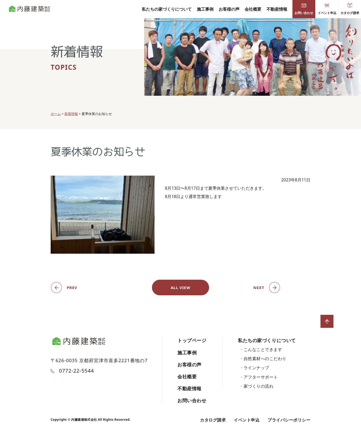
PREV (72, 287)
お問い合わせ (304, 9)
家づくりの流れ (258, 386)
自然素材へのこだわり (265, 358)
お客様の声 (229, 9)
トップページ (191, 340)
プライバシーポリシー (289, 420)
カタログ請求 (349, 9)
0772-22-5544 (72, 370)
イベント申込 (327, 9)
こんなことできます (263, 349)
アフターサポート (261, 377)
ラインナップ (256, 367)
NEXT (258, 287)
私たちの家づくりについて (167, 9)
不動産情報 (276, 9)
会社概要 (253, 9)
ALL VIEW (180, 287)
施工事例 (205, 9)
